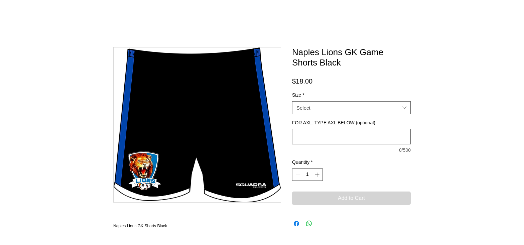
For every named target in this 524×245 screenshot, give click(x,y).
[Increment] (317, 174)
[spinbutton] (307, 174)
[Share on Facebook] (296, 224)
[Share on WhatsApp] (309, 224)
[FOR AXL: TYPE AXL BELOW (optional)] (351, 136)
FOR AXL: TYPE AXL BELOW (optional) (333, 122)
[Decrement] (297, 174)
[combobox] (351, 107)
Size (298, 95)
